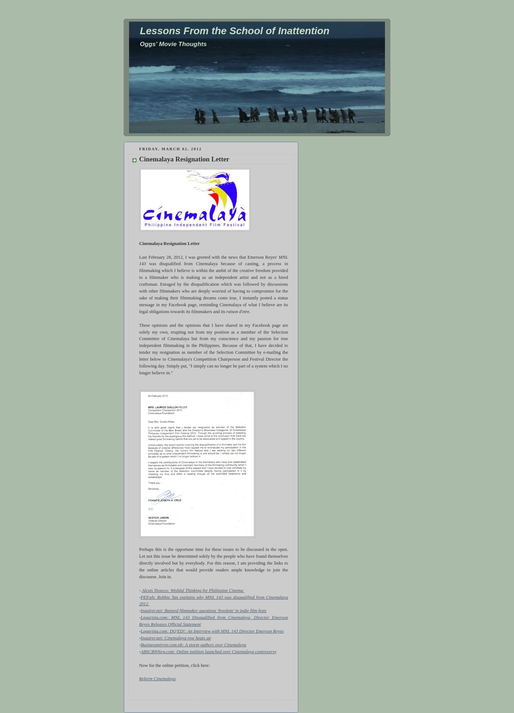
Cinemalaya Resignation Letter (184, 159)
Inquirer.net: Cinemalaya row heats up (176, 638)
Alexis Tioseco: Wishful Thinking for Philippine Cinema (193, 590)
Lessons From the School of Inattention (234, 30)
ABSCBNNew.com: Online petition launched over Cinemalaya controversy (208, 651)
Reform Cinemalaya (157, 678)
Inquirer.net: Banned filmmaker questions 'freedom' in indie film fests (203, 610)
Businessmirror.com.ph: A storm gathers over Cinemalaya (193, 644)
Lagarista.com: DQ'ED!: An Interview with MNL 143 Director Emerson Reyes (212, 631)
